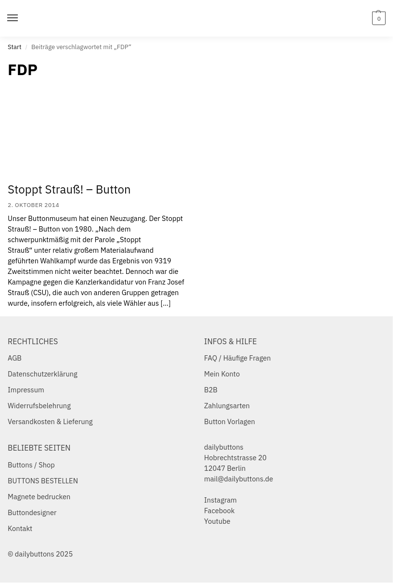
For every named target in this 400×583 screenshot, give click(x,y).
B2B (211, 389)
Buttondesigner (32, 512)
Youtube (217, 521)
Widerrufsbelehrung (39, 405)
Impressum (26, 389)
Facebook (219, 510)
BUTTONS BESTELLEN (43, 480)
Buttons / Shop (31, 464)
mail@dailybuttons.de (238, 478)
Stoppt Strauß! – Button (69, 189)
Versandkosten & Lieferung (50, 421)
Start (14, 47)
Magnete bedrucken (39, 496)
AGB (15, 358)
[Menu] (21, 18)
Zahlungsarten (227, 405)
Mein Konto (222, 373)
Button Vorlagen (229, 421)
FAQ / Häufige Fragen (237, 358)
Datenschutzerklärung (42, 373)
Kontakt (20, 528)
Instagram (220, 500)
